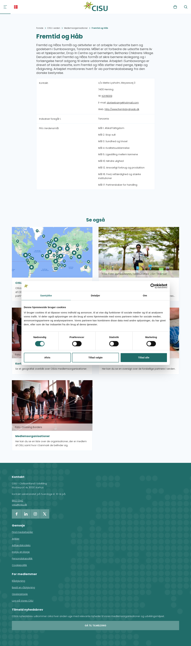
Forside (39, 28)
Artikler (15, 538)
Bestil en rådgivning (23, 587)
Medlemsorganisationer (76, 28)
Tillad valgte (95, 357)
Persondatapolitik (22, 558)
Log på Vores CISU (22, 600)
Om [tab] (145, 295)
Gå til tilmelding (95, 625)
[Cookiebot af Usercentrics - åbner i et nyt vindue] (152, 285)
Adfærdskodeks (21, 545)
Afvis (47, 357)
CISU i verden (53, 28)
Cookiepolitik (19, 565)
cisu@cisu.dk (19, 504)
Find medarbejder (22, 532)
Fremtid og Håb (100, 28)
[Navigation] (5, 7)
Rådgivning (18, 581)
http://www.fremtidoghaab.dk (122, 109)
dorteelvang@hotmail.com (123, 102)
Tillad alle (143, 357)
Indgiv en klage (21, 552)
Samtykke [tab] (46, 295)
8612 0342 (17, 500)
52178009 (107, 96)
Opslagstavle (20, 594)
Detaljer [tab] (95, 295)
